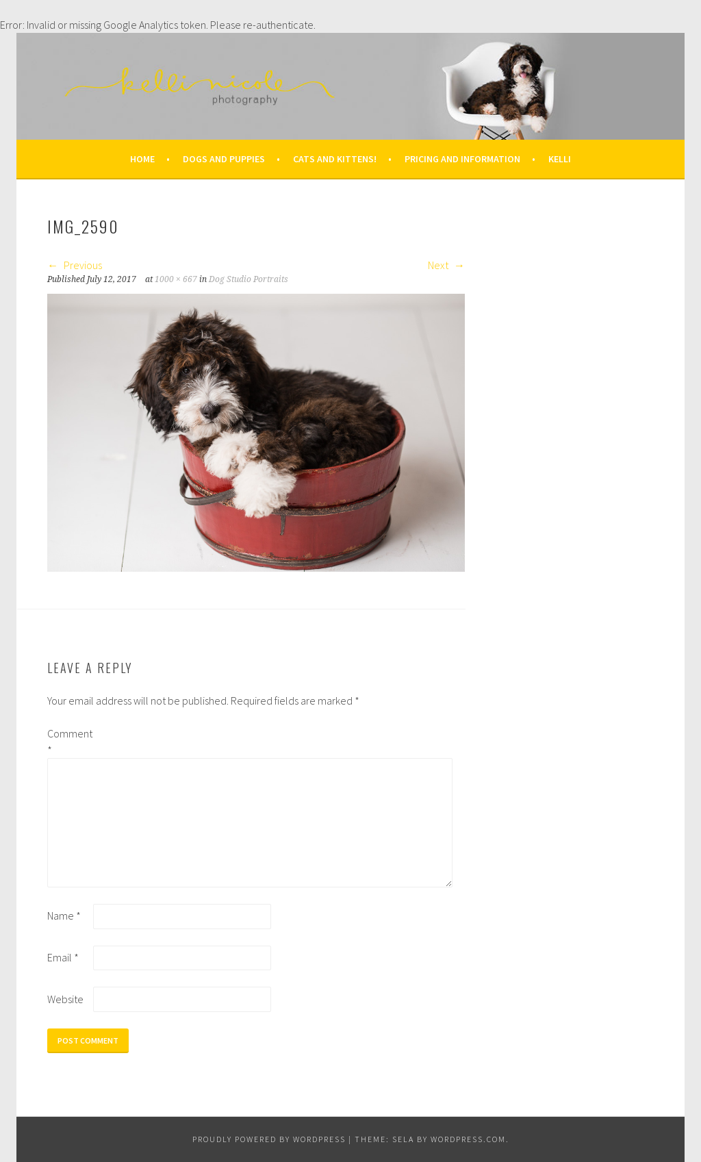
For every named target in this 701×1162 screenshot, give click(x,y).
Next (446, 265)
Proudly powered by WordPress (269, 1139)
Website (65, 999)
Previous (74, 265)
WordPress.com (468, 1139)
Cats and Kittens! (335, 159)
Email (63, 957)
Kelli (559, 159)
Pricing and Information (462, 159)
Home (142, 159)
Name (64, 915)
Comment (69, 742)
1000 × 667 (176, 279)
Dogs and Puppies (224, 159)
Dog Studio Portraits (248, 279)
